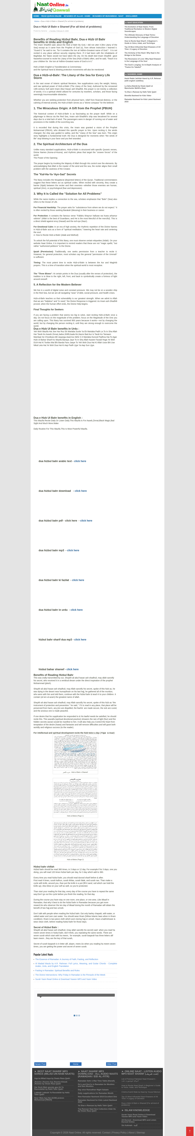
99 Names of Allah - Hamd (77, 16)
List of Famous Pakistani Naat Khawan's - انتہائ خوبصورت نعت (138, 1080)
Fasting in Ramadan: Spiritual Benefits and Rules (57, 970)
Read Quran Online (51, 16)
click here (80, 461)
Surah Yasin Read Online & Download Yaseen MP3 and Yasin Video (66, 979)
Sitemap (140, 1132)
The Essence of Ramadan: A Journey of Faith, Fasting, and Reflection (66, 959)
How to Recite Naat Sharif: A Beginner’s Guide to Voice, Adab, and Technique (140, 1086)
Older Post (111, 1064)
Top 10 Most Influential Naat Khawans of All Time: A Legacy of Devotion (139, 1098)
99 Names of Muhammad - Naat (108, 16)
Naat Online (75, 1132)
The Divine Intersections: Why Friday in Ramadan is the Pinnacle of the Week (70, 975)
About (131, 1132)
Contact (106, 1132)
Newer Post (40, 1064)
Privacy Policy (119, 1132)
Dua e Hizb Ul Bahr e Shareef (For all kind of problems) (140, 1104)
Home (36, 16)
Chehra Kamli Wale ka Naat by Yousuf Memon (140, 1092)
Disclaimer (131, 16)
